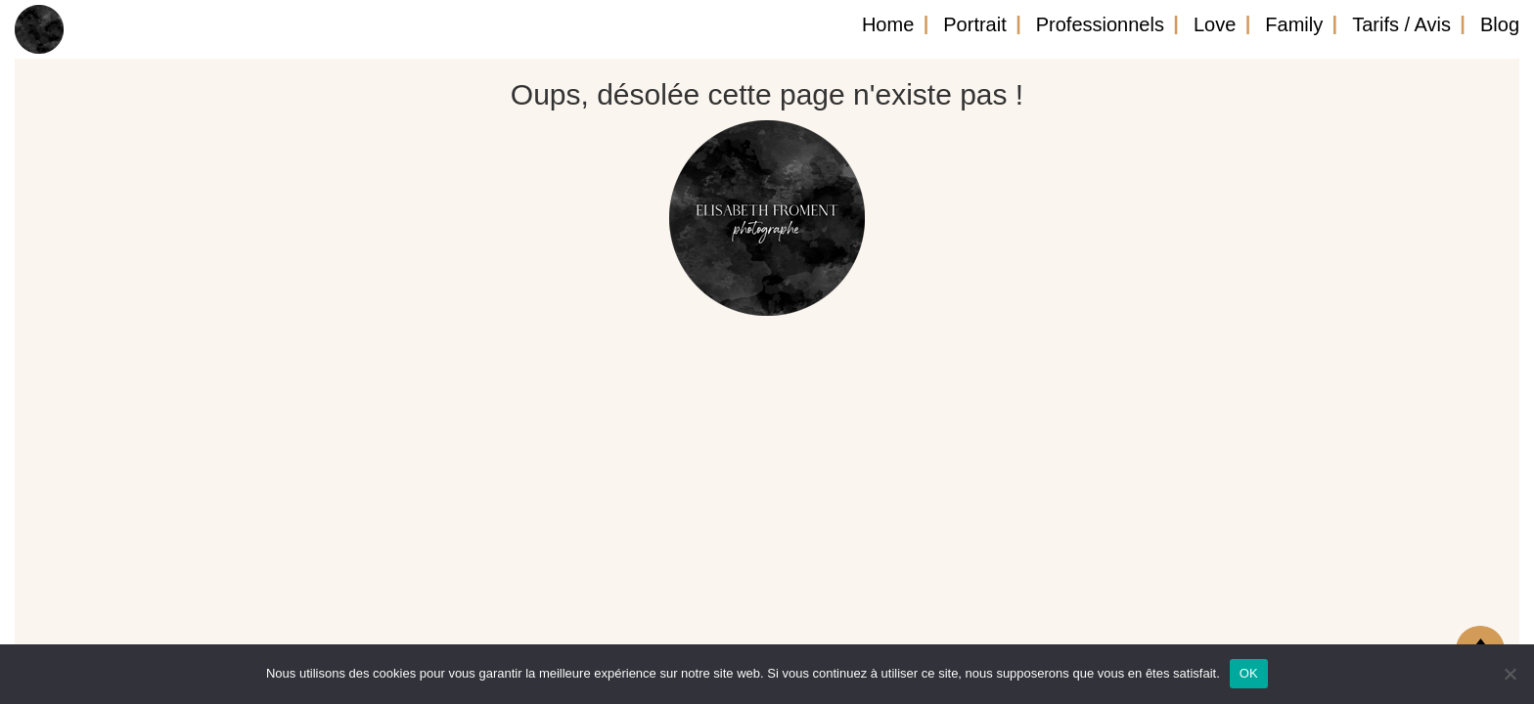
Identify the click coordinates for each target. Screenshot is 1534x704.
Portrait (974, 24)
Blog (1499, 24)
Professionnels (1100, 24)
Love (1215, 24)
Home (888, 24)
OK (1249, 673)
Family (1294, 24)
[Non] (1509, 673)
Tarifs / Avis (1401, 24)
